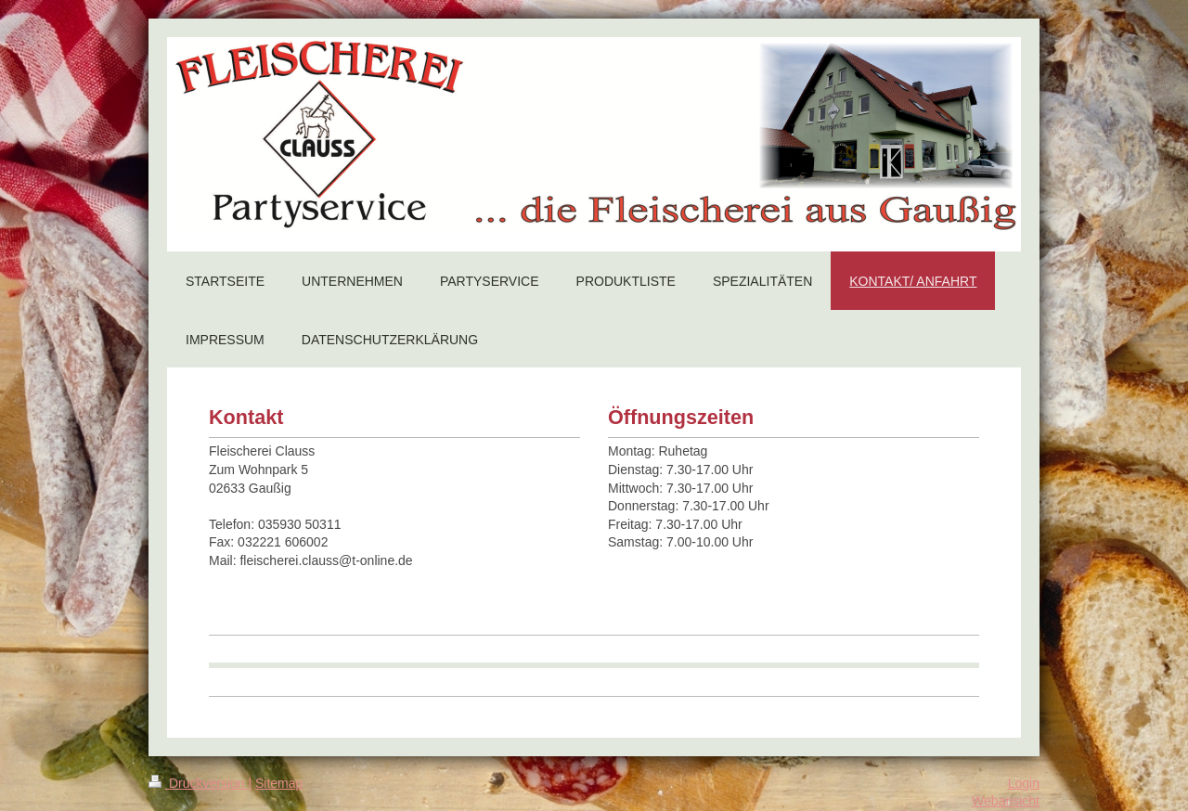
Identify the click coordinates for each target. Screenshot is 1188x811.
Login (1024, 783)
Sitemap (279, 783)
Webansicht (1006, 800)
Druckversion (198, 783)
